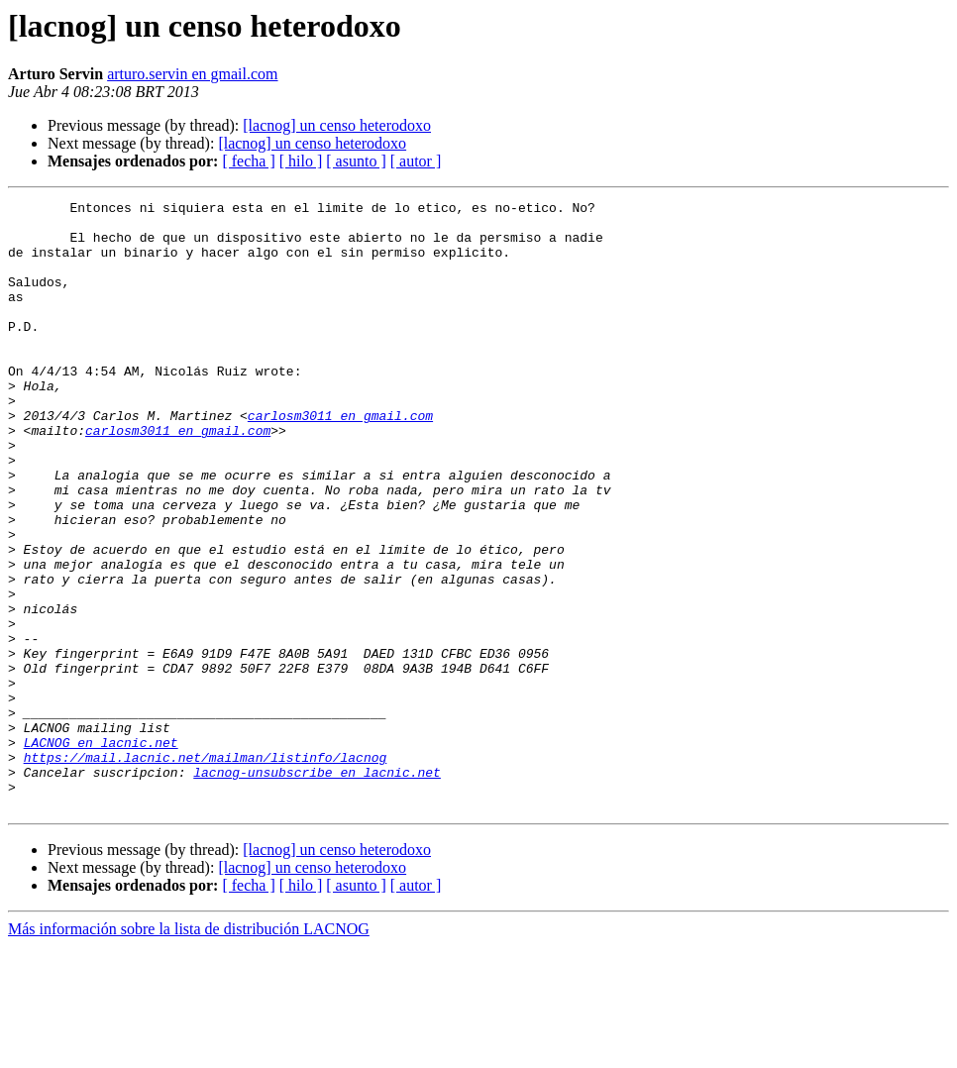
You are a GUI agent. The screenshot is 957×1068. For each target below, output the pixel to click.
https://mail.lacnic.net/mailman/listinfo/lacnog (205, 870)
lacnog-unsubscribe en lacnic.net (317, 888)
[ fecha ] (248, 161)
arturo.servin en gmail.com (192, 73)
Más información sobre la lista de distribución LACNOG (189, 1050)
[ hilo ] (301, 161)
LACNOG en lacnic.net (101, 852)
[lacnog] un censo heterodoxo (337, 125)
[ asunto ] (355, 161)
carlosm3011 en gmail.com (340, 460)
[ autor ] (416, 161)
